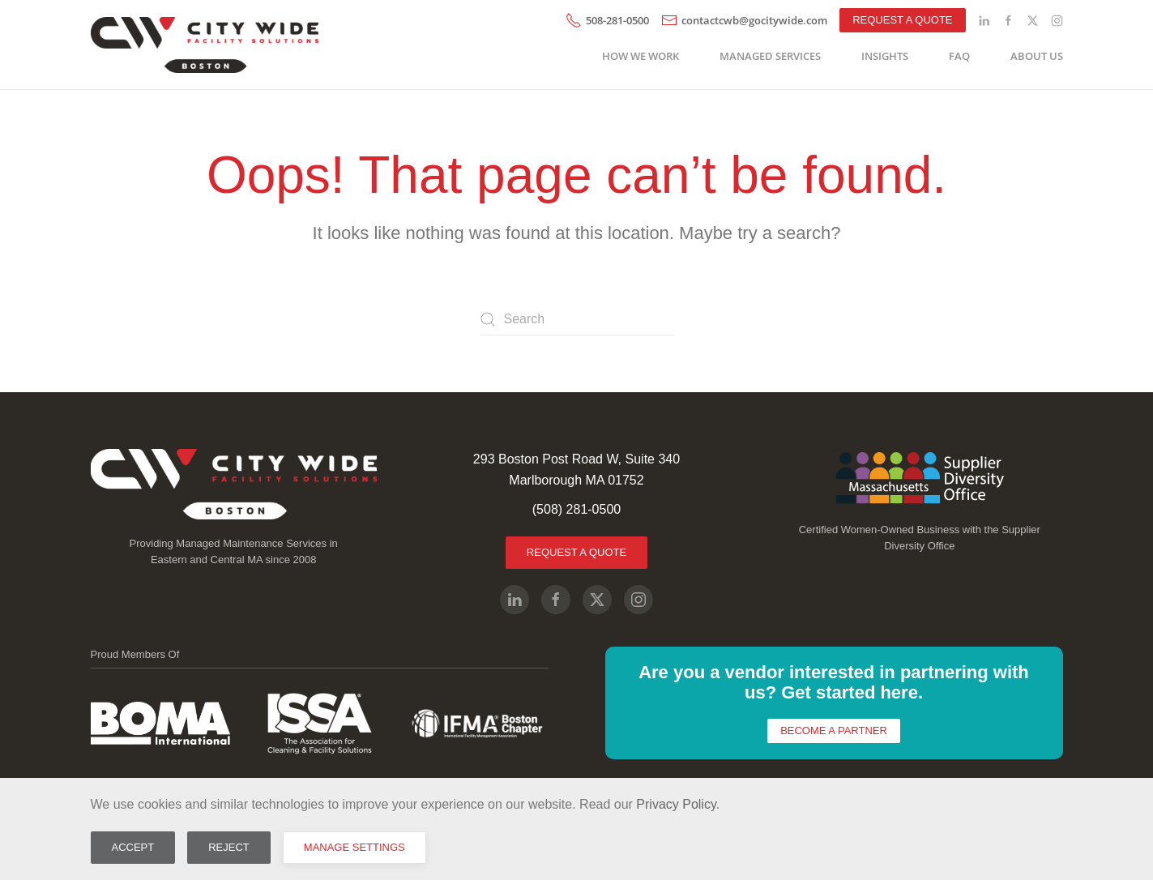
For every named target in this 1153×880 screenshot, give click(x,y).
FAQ (959, 56)
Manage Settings (354, 847)
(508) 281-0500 (576, 509)
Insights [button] (884, 56)
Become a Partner (833, 730)
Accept (133, 847)
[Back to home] (207, 44)
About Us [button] (1036, 56)
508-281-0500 (607, 20)
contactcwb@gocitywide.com (744, 20)
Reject (229, 847)
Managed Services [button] (770, 56)
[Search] (577, 319)
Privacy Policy (675, 804)
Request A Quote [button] (902, 20)
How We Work (640, 56)
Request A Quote (576, 552)
